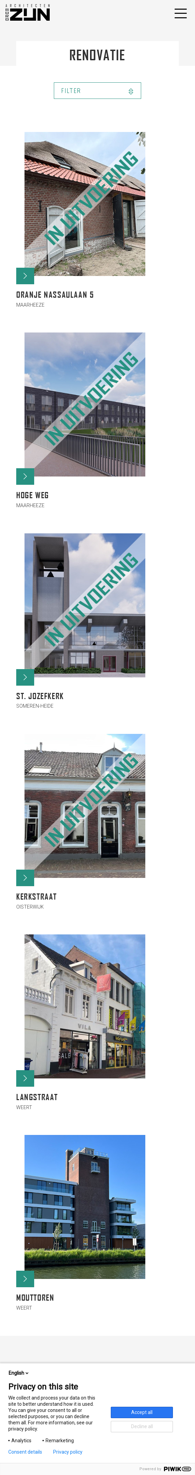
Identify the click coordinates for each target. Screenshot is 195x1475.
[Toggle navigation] (179, 12)
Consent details (25, 1452)
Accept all (142, 1412)
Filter (97, 90)
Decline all (142, 1426)
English (19, 1373)
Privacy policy (67, 1452)
